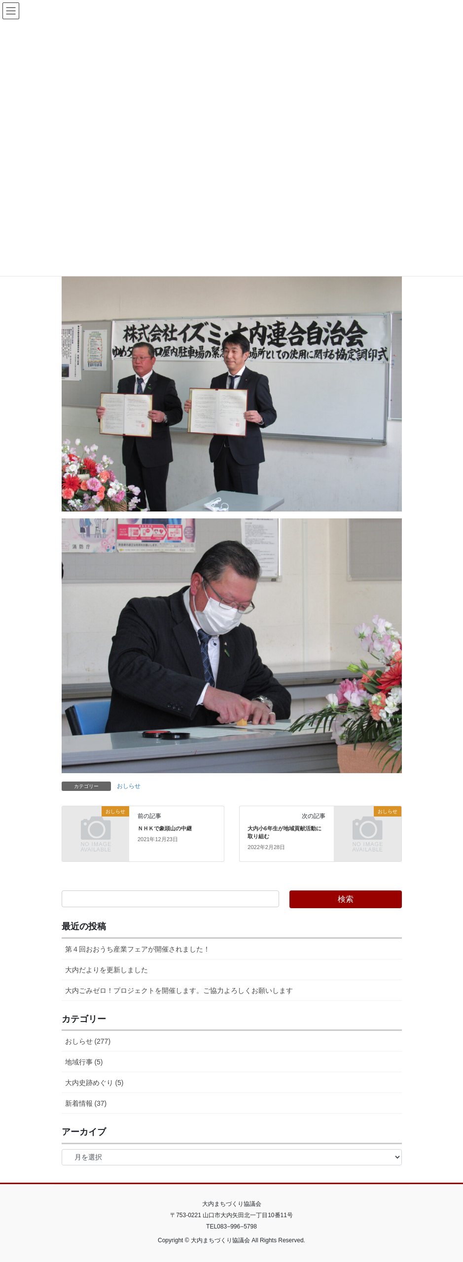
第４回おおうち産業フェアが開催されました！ (137, 949)
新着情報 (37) (86, 1103)
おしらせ (129, 786)
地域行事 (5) (84, 1062)
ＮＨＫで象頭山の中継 (165, 828)
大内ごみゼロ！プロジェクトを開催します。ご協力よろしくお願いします (179, 990)
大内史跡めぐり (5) (94, 1083)
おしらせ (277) (88, 1041)
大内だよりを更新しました (106, 970)
